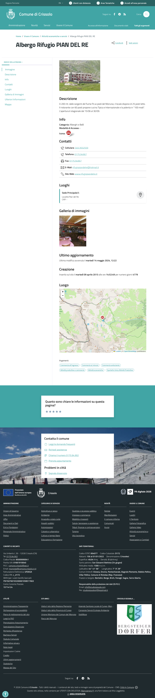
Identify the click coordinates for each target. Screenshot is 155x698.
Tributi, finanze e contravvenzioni (86, 527)
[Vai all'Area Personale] (133, 3)
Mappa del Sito (9, 667)
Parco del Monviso (49, 618)
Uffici (5, 519)
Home (18, 36)
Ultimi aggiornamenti (12, 659)
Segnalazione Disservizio (13, 626)
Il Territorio (134, 519)
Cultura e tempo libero (50, 535)
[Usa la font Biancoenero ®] (80, 3)
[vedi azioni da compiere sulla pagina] (131, 43)
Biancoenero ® (87, 690)
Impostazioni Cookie (11, 651)
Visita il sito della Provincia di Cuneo (56, 610)
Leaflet (117, 351)
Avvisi (106, 527)
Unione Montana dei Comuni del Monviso (58, 614)
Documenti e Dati (10, 523)
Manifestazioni (110, 515)
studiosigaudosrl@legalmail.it (95, 590)
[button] (103, 318)
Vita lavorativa (78, 535)
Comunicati (109, 523)
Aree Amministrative (12, 515)
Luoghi (132, 515)
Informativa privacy (11, 643)
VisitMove (83, 614)
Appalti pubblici (47, 523)
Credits (6, 655)
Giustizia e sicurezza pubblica (84, 510)
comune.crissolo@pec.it (19, 565)
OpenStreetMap (130, 351)
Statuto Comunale (11, 639)
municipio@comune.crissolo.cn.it (22, 568)
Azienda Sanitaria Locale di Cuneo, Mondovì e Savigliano (102, 606)
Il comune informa (112, 519)
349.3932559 (81, 147)
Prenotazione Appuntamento (15, 622)
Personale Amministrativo (14, 531)
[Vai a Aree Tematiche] (105, 3)
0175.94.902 (12, 556)
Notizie (107, 510)
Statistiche (8, 663)
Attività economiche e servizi (54, 36)
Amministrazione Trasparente (15, 606)
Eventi (132, 510)
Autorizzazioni (47, 527)
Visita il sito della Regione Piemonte (56, 606)
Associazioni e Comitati (139, 539)
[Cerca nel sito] (146, 14)
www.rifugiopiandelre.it (86, 174)
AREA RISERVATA (76, 693)
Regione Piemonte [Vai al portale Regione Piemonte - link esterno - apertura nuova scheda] (12, 3)
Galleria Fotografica (138, 523)
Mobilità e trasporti (80, 519)
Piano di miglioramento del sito (16, 614)
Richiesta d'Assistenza (12, 630)
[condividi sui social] (117, 43)
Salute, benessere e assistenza (85, 523)
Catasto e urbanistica (50, 531)
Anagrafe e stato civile (50, 519)
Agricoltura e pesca (49, 510)
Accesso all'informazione (98, 25)
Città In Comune (127, 687)
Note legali (8, 647)
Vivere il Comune (31, 36)
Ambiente (45, 515)
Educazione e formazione (51, 539)
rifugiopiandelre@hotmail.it (86, 167)
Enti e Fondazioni (10, 527)
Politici (6, 535)
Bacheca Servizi (10, 634)
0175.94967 (81, 154)
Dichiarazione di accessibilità (15, 610)
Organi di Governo (11, 510)
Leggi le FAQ (8, 618)
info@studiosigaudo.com (95, 587)
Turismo (75, 531)
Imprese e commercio (81, 515)
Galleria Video (135, 527)
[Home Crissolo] (29, 14)
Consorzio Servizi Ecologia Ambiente (94, 610)
